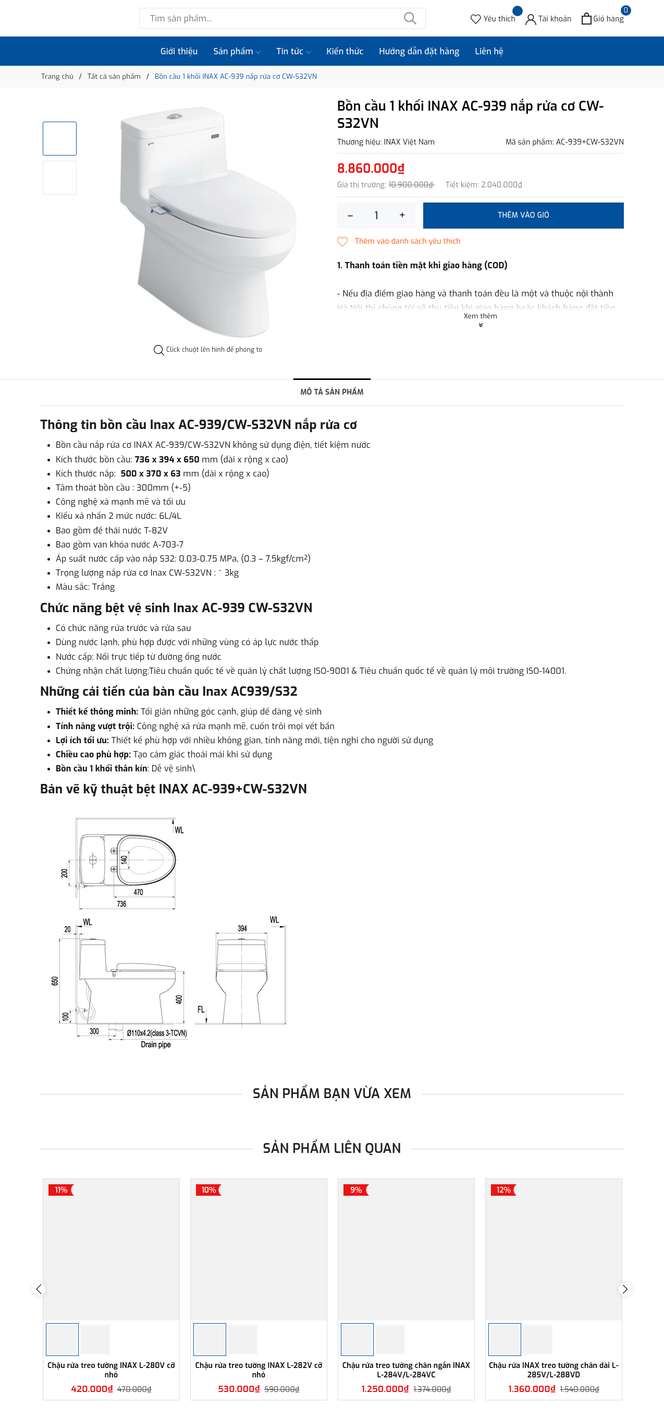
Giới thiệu (179, 51)
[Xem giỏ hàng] (603, 19)
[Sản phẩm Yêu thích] (493, 18)
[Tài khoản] (548, 18)
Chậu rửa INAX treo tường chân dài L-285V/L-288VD (554, 1370)
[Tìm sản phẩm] (282, 18)
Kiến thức (345, 51)
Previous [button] (38, 1289)
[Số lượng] (376, 216)
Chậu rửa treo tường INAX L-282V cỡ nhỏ (259, 1370)
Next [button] (625, 1289)
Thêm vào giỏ (523, 215)
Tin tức (293, 51)
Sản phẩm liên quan (332, 1148)
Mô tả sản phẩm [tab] (332, 392)
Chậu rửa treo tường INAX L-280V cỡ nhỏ (111, 1370)
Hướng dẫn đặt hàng (419, 51)
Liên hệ (489, 51)
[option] (208, 222)
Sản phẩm (237, 51)
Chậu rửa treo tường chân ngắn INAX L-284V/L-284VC (406, 1370)
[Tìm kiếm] (410, 18)
